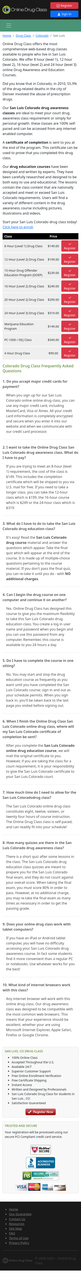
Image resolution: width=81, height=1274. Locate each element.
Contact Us (17, 1219)
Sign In (64, 14)
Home (7, 35)
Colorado (42, 35)
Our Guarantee (20, 1214)
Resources (16, 1223)
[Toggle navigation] (9, 25)
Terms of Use (19, 1238)
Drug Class (23, 35)
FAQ (12, 1233)
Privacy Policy (19, 1243)
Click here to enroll (18, 227)
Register (64, 5)
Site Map (15, 1228)
